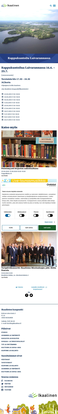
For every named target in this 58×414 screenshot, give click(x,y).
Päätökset (5, 359)
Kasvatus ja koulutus (10, 338)
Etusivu (4, 332)
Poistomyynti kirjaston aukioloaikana (19, 168)
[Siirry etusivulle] (10, 6)
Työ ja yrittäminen (8, 344)
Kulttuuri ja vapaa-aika (11, 347)
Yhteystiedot (6, 362)
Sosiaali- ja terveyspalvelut (13, 341)
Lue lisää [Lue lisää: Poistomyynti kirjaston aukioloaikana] (4, 175)
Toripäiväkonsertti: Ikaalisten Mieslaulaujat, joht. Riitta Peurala (28, 268)
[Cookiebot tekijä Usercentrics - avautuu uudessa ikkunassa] (48, 185)
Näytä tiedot (49, 222)
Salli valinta (29, 227)
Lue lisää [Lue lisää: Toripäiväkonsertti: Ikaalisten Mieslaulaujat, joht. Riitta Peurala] (4, 277)
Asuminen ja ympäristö (10, 335)
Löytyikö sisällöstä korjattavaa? (37, 288)
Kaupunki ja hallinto (9, 350)
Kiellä (11, 227)
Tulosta (20, 287)
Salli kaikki (47, 227)
